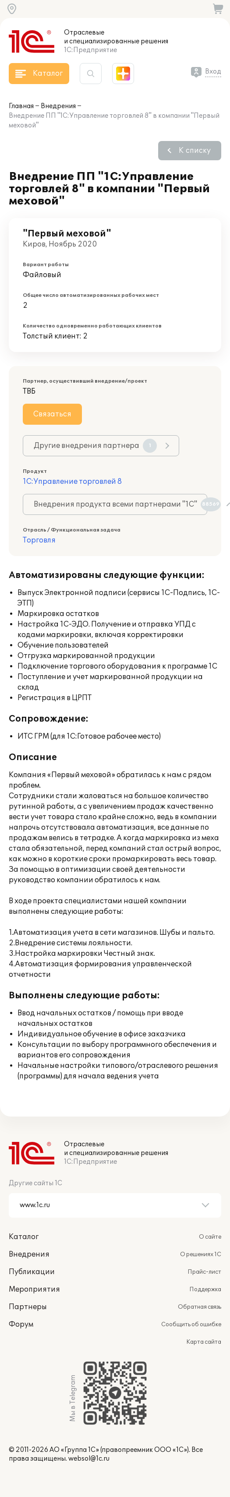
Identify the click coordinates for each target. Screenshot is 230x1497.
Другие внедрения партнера (95, 446)
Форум (21, 1324)
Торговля (39, 540)
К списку (195, 150)
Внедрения (58, 106)
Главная (21, 106)
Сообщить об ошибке (191, 1324)
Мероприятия (34, 1289)
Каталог (24, 1237)
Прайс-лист (204, 1271)
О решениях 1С (200, 1254)
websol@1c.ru (89, 1458)
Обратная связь (199, 1306)
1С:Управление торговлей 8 (72, 481)
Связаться (52, 414)
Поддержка (205, 1289)
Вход (213, 71)
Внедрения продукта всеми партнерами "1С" (120, 504)
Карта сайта (203, 1342)
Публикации (32, 1272)
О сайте (210, 1236)
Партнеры (28, 1307)
